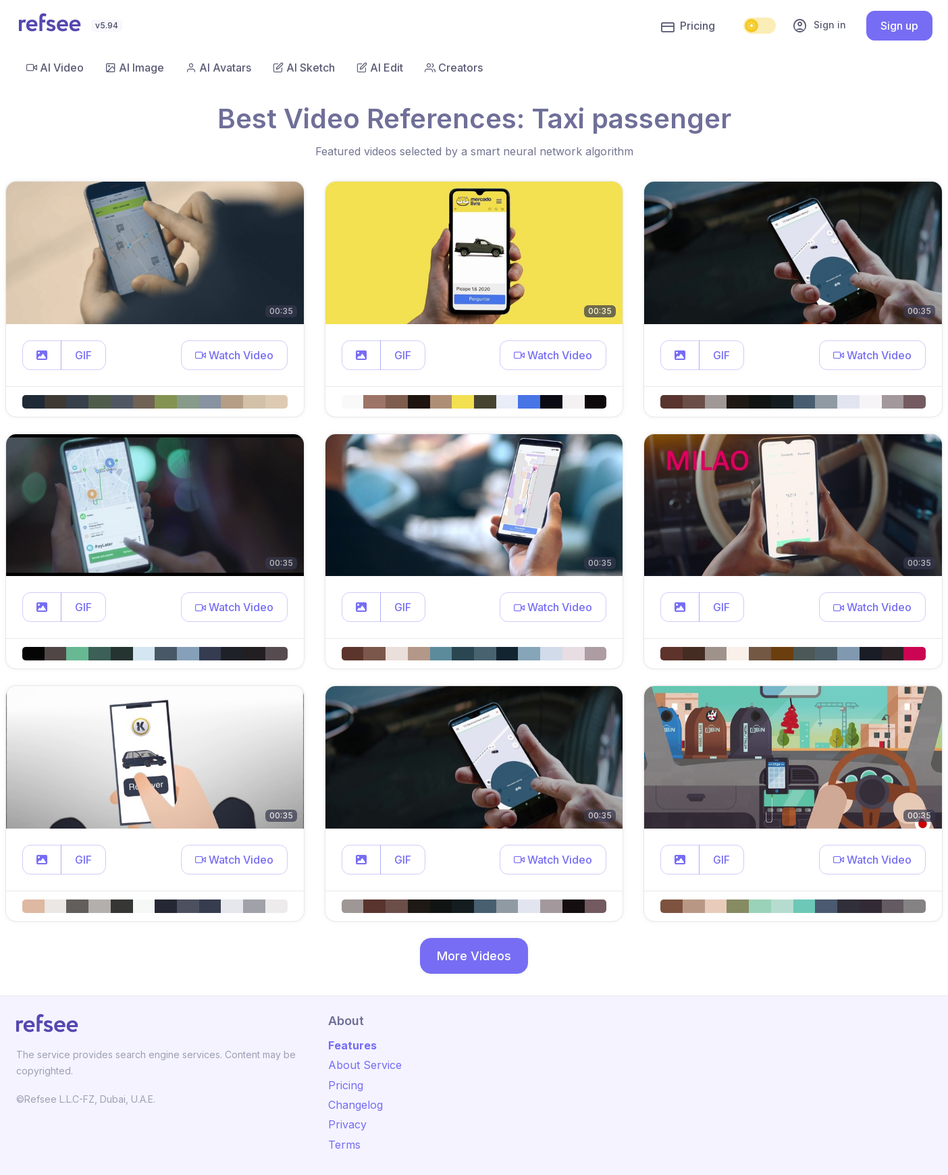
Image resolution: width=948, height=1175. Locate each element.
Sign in (819, 26)
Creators (454, 67)
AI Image (134, 67)
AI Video (55, 67)
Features (352, 1045)
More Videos (474, 956)
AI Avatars (218, 67)
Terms (344, 1144)
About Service (365, 1065)
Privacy (347, 1124)
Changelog (355, 1105)
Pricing (688, 26)
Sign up (899, 25)
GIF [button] (83, 355)
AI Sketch (304, 67)
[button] (41, 355)
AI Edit (380, 67)
